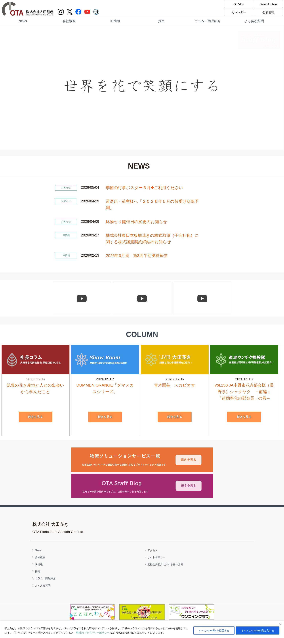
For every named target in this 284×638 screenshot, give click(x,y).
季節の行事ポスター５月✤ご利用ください (144, 187)
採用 (161, 21)
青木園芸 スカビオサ (174, 385)
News (23, 21)
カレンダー (238, 12)
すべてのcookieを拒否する (214, 630)
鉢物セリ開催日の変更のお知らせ (136, 221)
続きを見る (35, 416)
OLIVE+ (239, 4)
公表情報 (268, 12)
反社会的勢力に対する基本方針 (165, 564)
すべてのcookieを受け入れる (257, 630)
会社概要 (69, 21)
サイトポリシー (156, 557)
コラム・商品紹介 (208, 21)
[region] (142, 629)
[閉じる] (280, 624)
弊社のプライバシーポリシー (92, 632)
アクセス (152, 550)
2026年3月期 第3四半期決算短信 (136, 255)
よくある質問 (254, 21)
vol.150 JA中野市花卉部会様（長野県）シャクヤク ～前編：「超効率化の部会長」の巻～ (244, 391)
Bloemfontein (268, 4)
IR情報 (115, 21)
